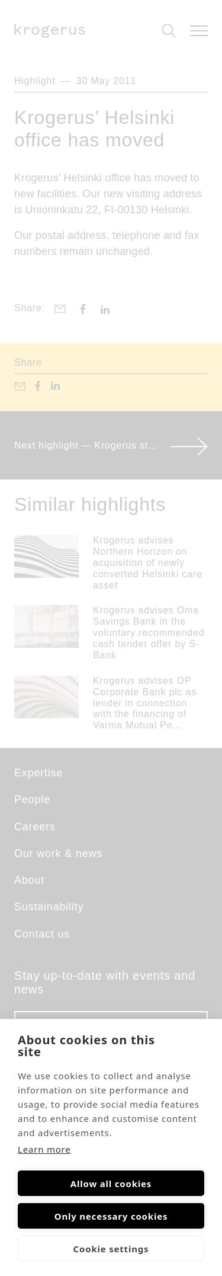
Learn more (44, 1149)
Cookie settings (111, 1249)
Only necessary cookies (111, 1216)
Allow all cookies (111, 1183)
